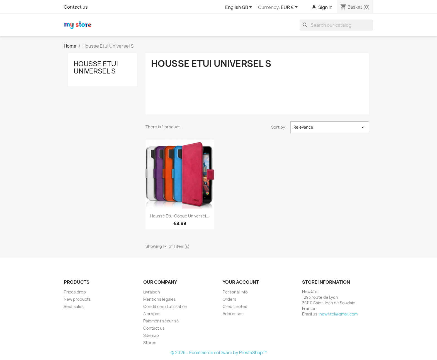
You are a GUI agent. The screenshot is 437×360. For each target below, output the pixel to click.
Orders (229, 299)
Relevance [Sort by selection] (329, 127)
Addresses (233, 313)
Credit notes (235, 306)
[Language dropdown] (239, 7)
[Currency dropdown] (290, 7)
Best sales (74, 306)
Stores (149, 342)
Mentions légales (159, 299)
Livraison (151, 292)
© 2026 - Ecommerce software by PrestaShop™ (219, 353)
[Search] (336, 25)
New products (77, 299)
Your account (241, 282)
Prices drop (75, 292)
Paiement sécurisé (161, 321)
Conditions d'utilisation (165, 306)
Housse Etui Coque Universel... (179, 216)
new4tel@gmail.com (338, 314)
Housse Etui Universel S (96, 67)
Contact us (76, 7)
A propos (152, 313)
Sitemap (151, 335)
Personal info (235, 292)
